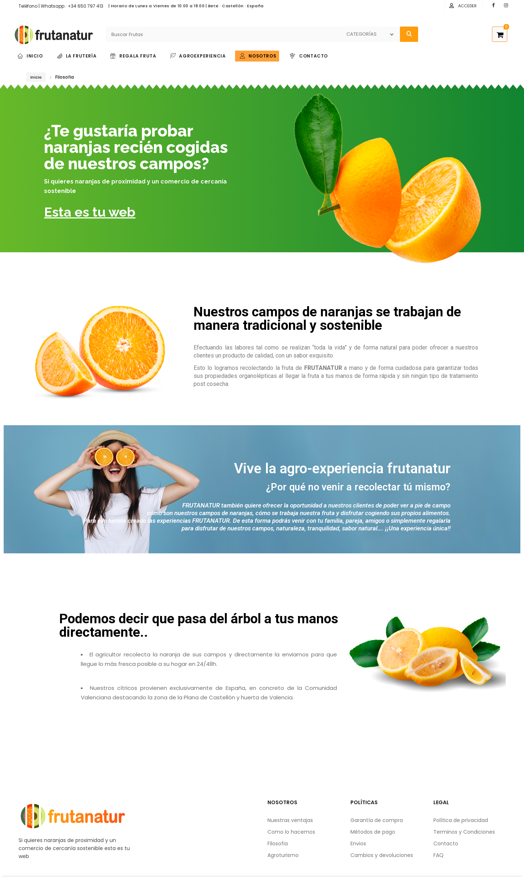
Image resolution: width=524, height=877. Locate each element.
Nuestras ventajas (290, 820)
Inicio (36, 77)
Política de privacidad (460, 820)
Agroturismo (283, 855)
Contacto (445, 843)
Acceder (467, 6)
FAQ (438, 855)
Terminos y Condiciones (464, 831)
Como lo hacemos (291, 831)
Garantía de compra (376, 820)
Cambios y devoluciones (381, 855)
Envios (358, 843)
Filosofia (277, 843)
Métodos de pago (372, 831)
